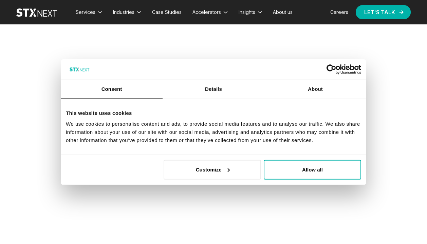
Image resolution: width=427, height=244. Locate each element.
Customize (213, 169)
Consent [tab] (111, 89)
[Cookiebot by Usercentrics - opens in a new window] (331, 69)
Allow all (312, 169)
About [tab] (315, 89)
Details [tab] (213, 89)
